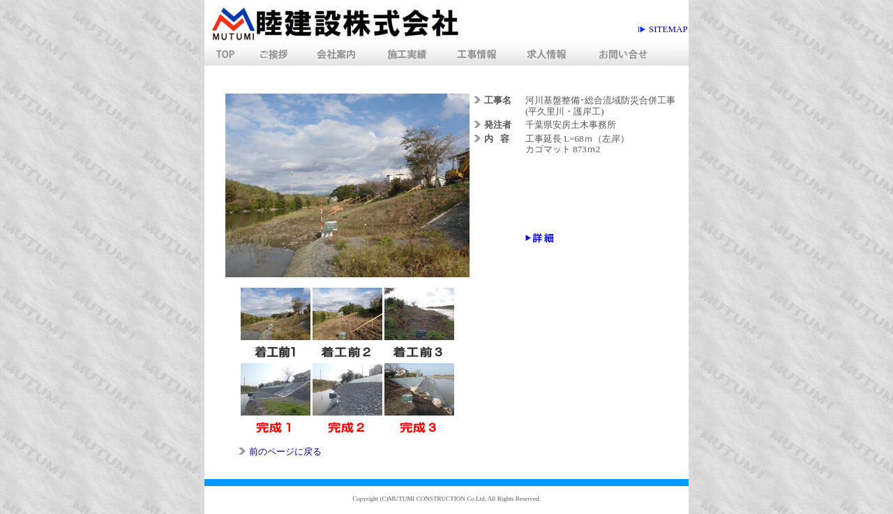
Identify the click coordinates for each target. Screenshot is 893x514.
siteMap (668, 29)
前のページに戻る (285, 451)
